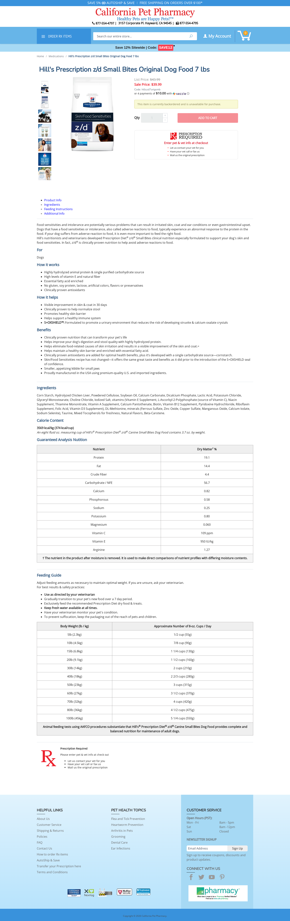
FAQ (39, 842)
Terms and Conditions (52, 872)
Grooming (118, 837)
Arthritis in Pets (122, 831)
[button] (186, 93)
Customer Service (49, 825)
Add (207, 118)
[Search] (139, 36)
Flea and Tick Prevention (128, 819)
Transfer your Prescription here (59, 866)
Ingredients (52, 205)
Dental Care (119, 842)
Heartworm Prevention (127, 825)
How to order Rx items (52, 854)
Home (40, 56)
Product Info (53, 200)
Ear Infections (120, 848)
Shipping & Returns (50, 831)
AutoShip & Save (48, 860)
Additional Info (54, 213)
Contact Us (44, 848)
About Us (43, 819)
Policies (42, 837)
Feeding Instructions (58, 209)
